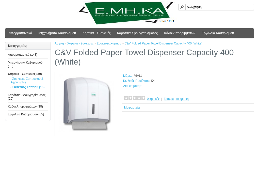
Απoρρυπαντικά (20, 33)
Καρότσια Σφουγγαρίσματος (137, 33)
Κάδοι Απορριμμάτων (179, 33)
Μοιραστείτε (132, 107)
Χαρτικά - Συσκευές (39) (25, 74)
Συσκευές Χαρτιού (109, 43)
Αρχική (59, 43)
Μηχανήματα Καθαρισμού (57, 33)
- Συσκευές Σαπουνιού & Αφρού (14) (26, 80)
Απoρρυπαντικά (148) (22, 54)
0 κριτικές (153, 99)
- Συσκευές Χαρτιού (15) (27, 87)
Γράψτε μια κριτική (176, 99)
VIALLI (138, 76)
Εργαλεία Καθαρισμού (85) (26, 114)
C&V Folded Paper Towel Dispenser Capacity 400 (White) (163, 43)
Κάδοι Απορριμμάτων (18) (25, 106)
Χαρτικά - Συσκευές (96, 33)
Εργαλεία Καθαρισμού (218, 33)
